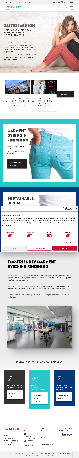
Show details (69, 242)
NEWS (20, 2)
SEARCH (27, 2)
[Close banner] (76, 208)
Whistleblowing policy (47, 444)
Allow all (65, 248)
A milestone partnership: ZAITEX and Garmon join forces (45, 103)
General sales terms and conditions (47, 441)
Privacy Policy (45, 438)
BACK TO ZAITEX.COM (10, 2)
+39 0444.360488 (32, 438)
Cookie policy (45, 436)
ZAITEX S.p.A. (29, 43)
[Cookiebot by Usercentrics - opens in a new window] (64, 208)
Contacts (43, 434)
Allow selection (39, 248)
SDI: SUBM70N (8, 444)
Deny (14, 248)
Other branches (29, 445)
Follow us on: (58, 2)
